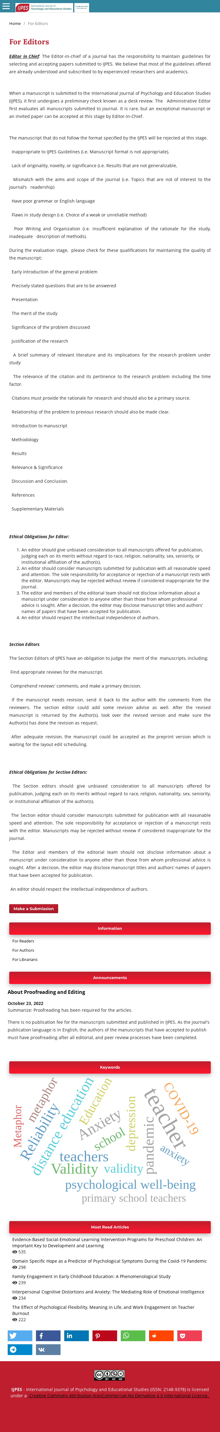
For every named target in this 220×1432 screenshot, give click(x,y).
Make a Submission (34, 908)
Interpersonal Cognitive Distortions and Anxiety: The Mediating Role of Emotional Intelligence (108, 1292)
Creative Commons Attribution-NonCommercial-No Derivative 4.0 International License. (119, 1395)
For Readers (23, 941)
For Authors (23, 950)
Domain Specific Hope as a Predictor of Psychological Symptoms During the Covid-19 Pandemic (109, 1261)
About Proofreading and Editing (46, 992)
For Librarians (24, 959)
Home (15, 23)
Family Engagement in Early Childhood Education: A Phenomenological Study (91, 1276)
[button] (20, 1335)
